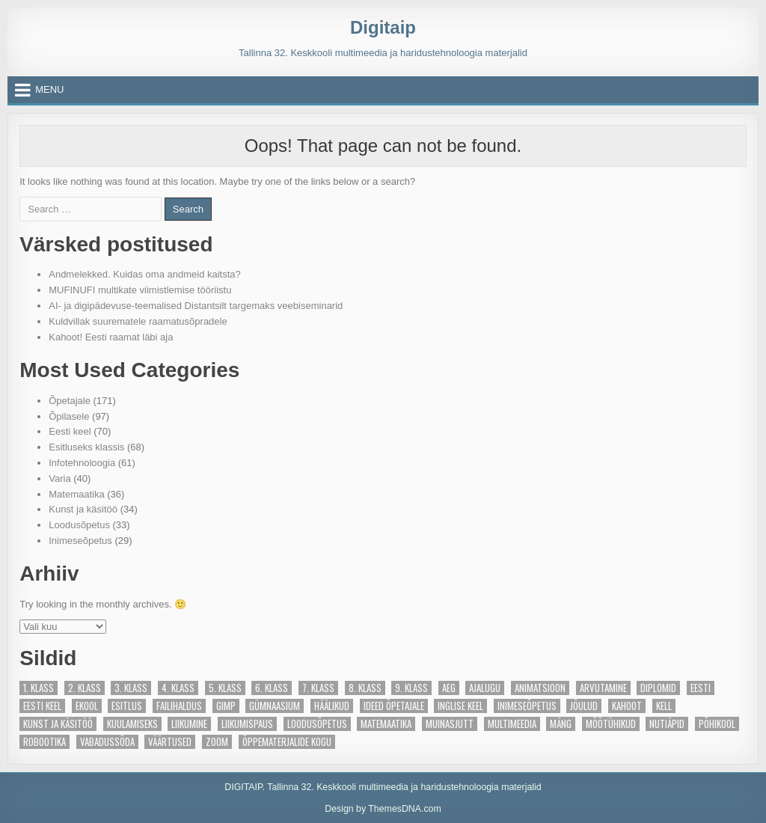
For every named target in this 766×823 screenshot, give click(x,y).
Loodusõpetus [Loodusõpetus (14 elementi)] (317, 724)
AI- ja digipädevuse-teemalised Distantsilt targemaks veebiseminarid (196, 305)
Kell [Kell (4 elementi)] (664, 706)
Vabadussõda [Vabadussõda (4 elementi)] (107, 742)
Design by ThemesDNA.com (383, 809)
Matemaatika (76, 494)
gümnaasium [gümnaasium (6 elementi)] (274, 706)
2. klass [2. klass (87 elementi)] (84, 688)
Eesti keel (70, 431)
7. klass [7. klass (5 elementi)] (318, 688)
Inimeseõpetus (80, 540)
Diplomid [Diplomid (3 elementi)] (658, 688)
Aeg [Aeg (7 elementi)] (449, 688)
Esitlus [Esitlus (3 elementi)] (126, 706)
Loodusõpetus (79, 524)
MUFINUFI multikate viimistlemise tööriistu (140, 290)
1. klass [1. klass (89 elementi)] (38, 688)
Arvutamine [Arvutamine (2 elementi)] (603, 688)
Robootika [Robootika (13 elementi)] (44, 742)
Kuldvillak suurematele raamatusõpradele (138, 321)
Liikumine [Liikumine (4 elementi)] (189, 724)
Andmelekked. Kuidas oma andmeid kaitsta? (145, 274)
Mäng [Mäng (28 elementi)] (561, 724)
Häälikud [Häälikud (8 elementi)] (331, 706)
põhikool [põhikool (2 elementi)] (717, 724)
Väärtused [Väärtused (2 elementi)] (170, 742)
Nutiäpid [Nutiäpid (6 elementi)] (666, 724)
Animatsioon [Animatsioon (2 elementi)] (540, 688)
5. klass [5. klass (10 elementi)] (225, 688)
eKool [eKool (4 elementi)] (87, 706)
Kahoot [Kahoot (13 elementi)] (627, 706)
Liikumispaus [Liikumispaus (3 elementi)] (247, 724)
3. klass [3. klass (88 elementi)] (130, 688)
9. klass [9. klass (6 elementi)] (411, 688)
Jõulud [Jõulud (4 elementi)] (584, 706)
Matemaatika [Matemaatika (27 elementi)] (386, 724)
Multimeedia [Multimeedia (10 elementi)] (512, 724)
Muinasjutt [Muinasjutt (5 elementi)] (450, 724)
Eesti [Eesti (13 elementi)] (700, 688)
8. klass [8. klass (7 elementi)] (365, 688)
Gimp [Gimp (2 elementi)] (226, 706)
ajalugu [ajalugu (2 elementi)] (484, 688)
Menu (49, 89)
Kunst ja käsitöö (83, 509)
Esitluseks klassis (86, 447)
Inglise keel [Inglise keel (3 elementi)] (460, 706)
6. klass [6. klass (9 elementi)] (271, 688)
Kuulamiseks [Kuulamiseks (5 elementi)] (132, 724)
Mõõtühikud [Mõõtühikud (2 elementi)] (611, 724)
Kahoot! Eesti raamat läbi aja (111, 337)
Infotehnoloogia (82, 462)
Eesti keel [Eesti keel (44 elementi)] (42, 706)
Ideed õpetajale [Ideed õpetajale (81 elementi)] (394, 706)
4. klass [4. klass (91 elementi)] (178, 688)
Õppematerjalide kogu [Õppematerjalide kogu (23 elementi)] (286, 742)
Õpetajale (70, 400)
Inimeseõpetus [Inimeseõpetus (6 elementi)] (527, 706)
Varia (59, 478)
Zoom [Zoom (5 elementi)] (217, 742)
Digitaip (383, 27)
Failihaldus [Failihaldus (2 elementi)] (179, 706)
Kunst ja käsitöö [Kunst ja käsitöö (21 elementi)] (58, 724)
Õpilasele (69, 416)
